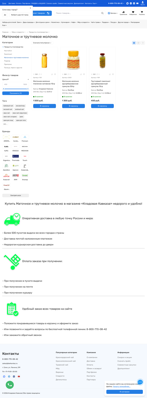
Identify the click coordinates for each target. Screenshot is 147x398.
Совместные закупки (65, 3)
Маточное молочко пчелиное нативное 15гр (44, 82)
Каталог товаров (39, 13)
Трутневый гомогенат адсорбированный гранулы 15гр (100, 83)
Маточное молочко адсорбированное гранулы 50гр (70, 83)
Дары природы (29, 22)
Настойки (8, 51)
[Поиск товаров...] (102, 13)
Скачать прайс (51, 3)
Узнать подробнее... (121, 386)
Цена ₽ (5, 79)
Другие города (124, 22)
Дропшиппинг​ (79, 3)
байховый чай (8, 106)
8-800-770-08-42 (116, 3)
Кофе (73, 22)
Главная (5, 32)
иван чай (7, 113)
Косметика (55, 22)
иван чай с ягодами (10, 116)
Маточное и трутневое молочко (16, 58)
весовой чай (8, 109)
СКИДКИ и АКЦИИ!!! (38, 3)
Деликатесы (61, 380)
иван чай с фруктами (20, 113)
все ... (5, 124)
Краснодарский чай (65, 357)
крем (21, 116)
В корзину (44, 106)
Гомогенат (8, 54)
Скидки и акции (124, 357)
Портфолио (26, 3)
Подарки (106, 22)
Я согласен (125, 392)
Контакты (88, 3)
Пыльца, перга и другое (13, 68)
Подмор (7, 61)
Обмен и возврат (94, 368)
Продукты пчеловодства (39, 32)
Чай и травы (96, 22)
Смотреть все (15, 195)
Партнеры (91, 380)
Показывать (16, 93)
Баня (19, 22)
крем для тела (21, 120)
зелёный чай (19, 109)
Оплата (18, 3)
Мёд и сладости (83, 22)
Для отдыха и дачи (43, 22)
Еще (95, 3)
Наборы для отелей (9, 22)
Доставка (11, 3)
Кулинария (66, 22)
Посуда (113, 22)
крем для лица (8, 120)
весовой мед (20, 106)
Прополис (8, 64)
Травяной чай (62, 365)
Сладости (60, 376)
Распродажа (135, 22)
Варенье (59, 372)
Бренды (112, 13)
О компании (92, 357)
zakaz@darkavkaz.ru (9, 363)
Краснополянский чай (66, 361)
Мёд (57, 368)
